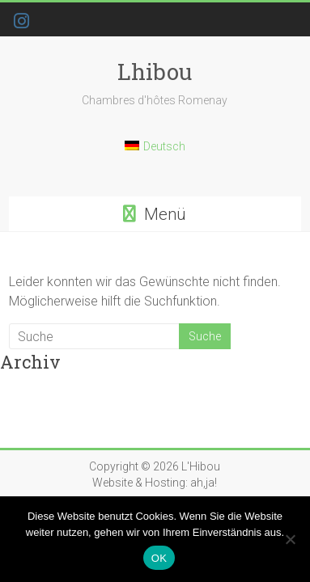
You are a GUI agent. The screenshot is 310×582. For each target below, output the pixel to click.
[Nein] (290, 539)
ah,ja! (203, 482)
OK (159, 558)
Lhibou (154, 71)
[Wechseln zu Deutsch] (155, 153)
